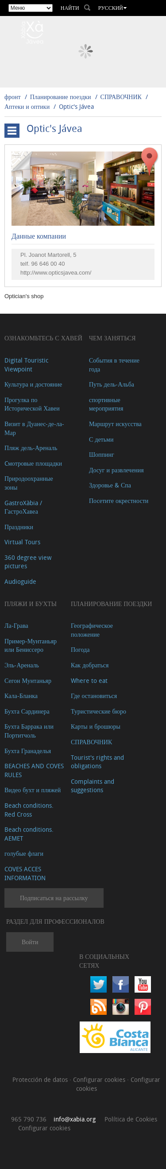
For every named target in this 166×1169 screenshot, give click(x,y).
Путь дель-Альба (111, 384)
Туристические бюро (98, 711)
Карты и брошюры (95, 726)
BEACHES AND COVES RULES (34, 770)
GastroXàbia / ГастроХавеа (23, 507)
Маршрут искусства (115, 423)
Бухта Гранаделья (27, 750)
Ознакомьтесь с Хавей (43, 338)
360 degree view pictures (27, 562)
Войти (30, 942)
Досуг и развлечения (116, 470)
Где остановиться (94, 695)
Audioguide (20, 581)
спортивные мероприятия (106, 404)
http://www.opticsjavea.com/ (55, 272)
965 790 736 (28, 1119)
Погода (80, 649)
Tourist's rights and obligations (97, 761)
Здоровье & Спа (110, 485)
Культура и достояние (33, 384)
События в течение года (114, 364)
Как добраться (89, 665)
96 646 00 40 (48, 263)
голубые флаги (23, 853)
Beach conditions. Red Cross (29, 809)
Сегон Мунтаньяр (27, 680)
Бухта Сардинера (27, 711)
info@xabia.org (75, 1119)
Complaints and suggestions (92, 785)
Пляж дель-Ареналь (30, 447)
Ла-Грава (16, 625)
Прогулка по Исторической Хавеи (32, 404)
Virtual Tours (22, 542)
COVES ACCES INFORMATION (25, 873)
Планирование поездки (60, 96)
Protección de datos (40, 1079)
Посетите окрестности (118, 500)
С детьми (101, 439)
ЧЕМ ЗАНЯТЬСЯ (112, 338)
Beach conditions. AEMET (29, 833)
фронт (12, 96)
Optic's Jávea (76, 106)
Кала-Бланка (21, 695)
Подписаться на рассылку (54, 898)
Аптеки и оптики (27, 106)
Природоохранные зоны (28, 482)
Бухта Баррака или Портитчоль (29, 730)
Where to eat (89, 680)
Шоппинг (101, 454)
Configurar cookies (100, 1079)
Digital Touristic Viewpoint (26, 364)
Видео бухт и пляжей (32, 790)
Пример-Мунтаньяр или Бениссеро (30, 645)
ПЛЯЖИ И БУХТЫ (30, 603)
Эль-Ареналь (21, 665)
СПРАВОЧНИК (121, 96)
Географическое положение (92, 629)
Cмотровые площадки (33, 463)
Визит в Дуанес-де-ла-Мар (34, 428)
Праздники (18, 527)
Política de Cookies (130, 1119)
